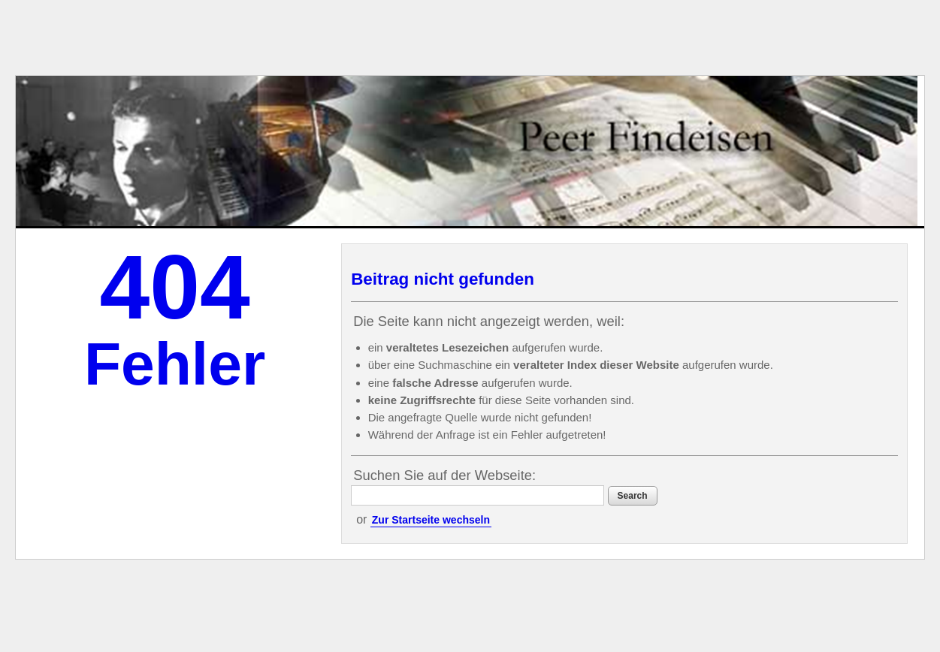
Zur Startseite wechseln (431, 520)
